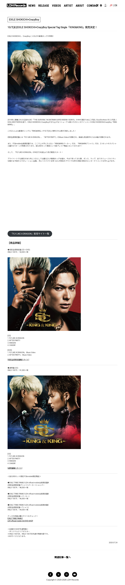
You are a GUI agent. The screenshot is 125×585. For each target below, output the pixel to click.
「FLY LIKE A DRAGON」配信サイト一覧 (29, 234)
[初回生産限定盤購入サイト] (18, 360)
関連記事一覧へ (62, 557)
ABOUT (74, 5)
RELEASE (42, 5)
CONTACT (85, 5)
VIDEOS (54, 5)
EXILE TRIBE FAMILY (15, 519)
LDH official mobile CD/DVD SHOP (20, 521)
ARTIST (64, 5)
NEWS (32, 5)
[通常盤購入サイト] (15, 468)
